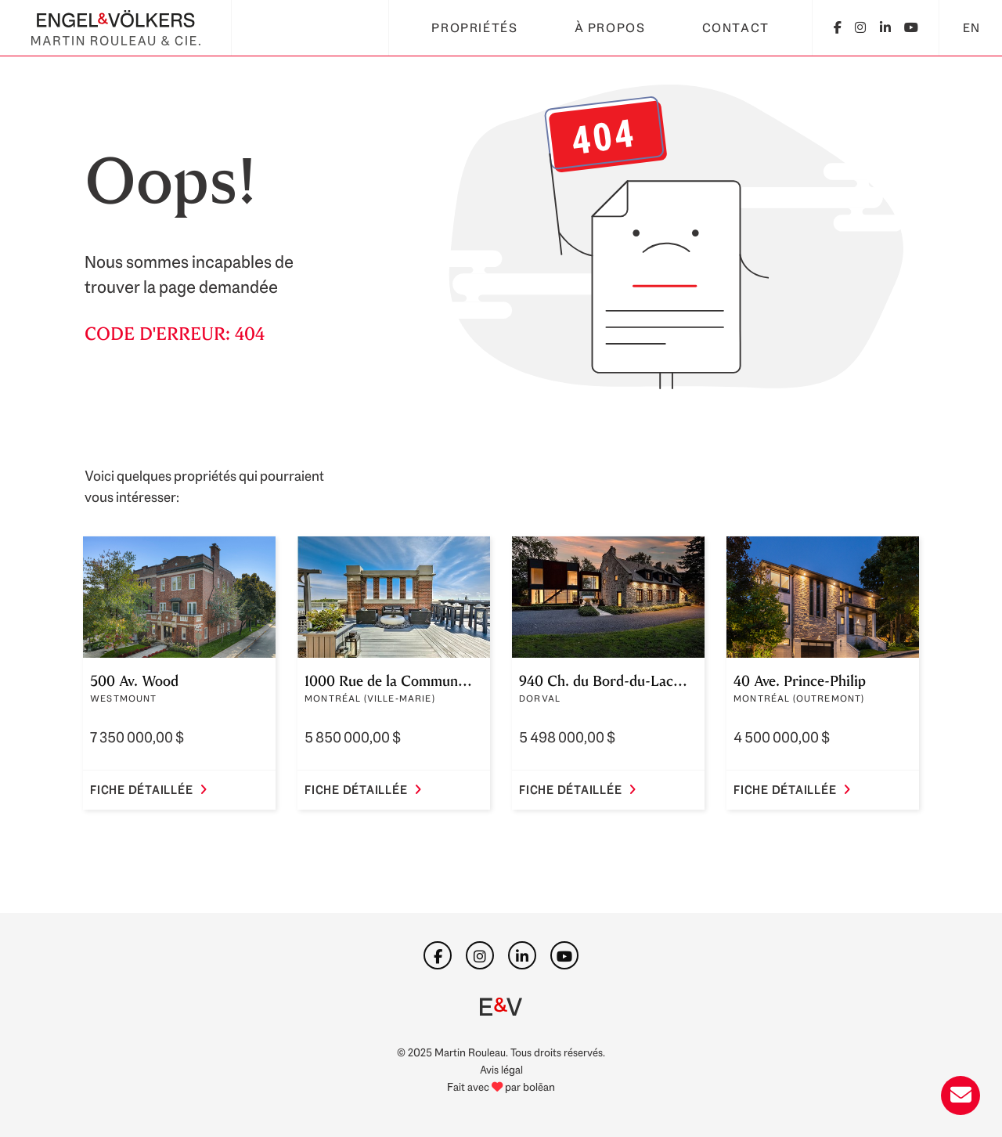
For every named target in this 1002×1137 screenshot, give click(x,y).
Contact (736, 28)
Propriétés (474, 28)
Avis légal (501, 1069)
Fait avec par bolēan (501, 1086)
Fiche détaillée (148, 790)
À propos (610, 28)
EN (972, 28)
